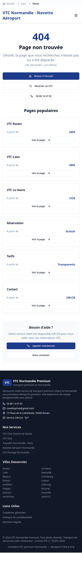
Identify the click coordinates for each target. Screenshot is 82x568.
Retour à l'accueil (41, 76)
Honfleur (7, 484)
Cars (23, 3)
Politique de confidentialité (17, 517)
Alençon (7, 492)
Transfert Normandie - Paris (18, 443)
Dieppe (6, 488)
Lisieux (45, 480)
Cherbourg (47, 476)
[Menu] (76, 15)
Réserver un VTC (41, 86)
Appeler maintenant (41, 345)
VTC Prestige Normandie (16, 452)
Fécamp (45, 488)
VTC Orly (7, 438)
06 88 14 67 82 (41, 96)
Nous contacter (40, 355)
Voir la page (41, 140)
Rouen (6, 468)
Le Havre (46, 468)
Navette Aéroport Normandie (19, 447)
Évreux (6, 480)
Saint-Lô (45, 496)
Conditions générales (14, 512)
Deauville (46, 472)
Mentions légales (12, 522)
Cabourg (46, 484)
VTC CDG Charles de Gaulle (17, 433)
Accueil (10, 3)
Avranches (8, 496)
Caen (5, 472)
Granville (46, 492)
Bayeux (7, 476)
